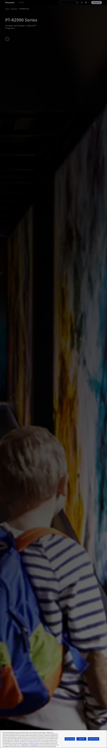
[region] (53, 739)
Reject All (81, 739)
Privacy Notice (34, 745)
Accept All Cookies (93, 739)
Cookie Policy (24, 745)
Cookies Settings (69, 739)
